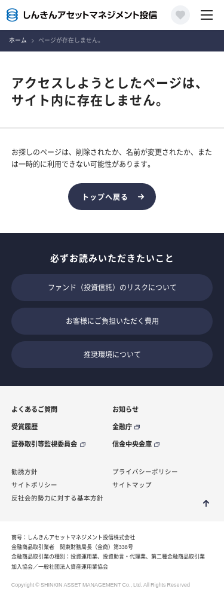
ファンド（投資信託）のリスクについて (112, 287)
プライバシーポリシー (145, 472)
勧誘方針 (24, 472)
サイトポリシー (34, 485)
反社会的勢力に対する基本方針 (57, 498)
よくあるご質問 (34, 409)
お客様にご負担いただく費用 (112, 321)
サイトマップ (132, 485)
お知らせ (125, 409)
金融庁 (122, 426)
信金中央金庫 (132, 443)
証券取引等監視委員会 (44, 443)
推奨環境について (112, 354)
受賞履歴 (24, 426)
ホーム (18, 40)
